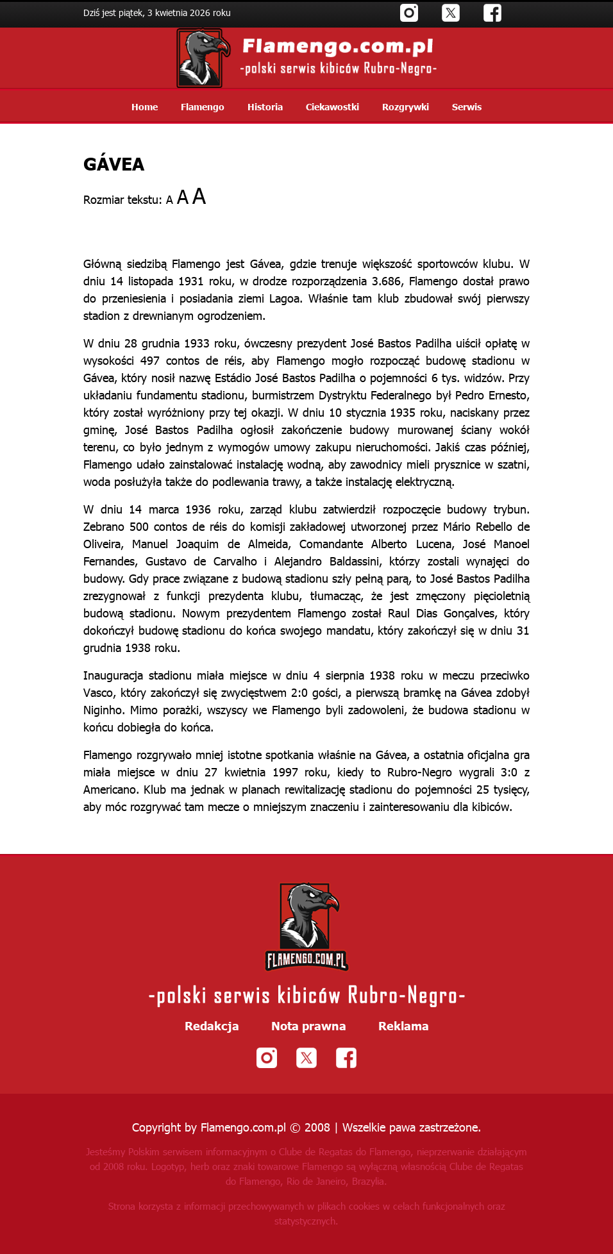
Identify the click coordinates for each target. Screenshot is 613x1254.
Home (144, 106)
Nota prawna (308, 1026)
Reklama (403, 1026)
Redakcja (212, 1026)
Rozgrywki (405, 106)
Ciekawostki (332, 106)
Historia (265, 106)
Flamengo (202, 106)
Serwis (467, 106)
